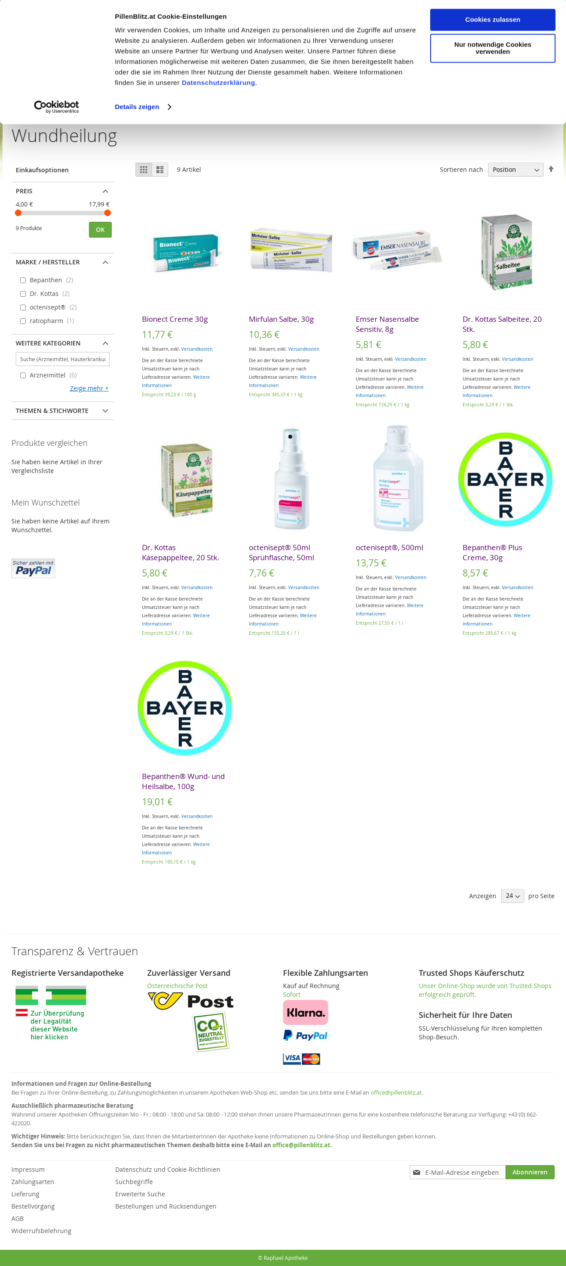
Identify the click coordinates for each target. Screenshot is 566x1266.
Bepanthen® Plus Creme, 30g (492, 552)
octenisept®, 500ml (389, 547)
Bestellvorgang (33, 1206)
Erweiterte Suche (140, 1194)
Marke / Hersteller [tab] (48, 262)
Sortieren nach (461, 169)
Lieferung (25, 1194)
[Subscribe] (530, 1172)
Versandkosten (196, 349)
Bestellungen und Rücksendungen (165, 1206)
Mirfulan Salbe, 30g (281, 319)
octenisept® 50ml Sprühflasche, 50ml (281, 552)
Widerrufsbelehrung (41, 1231)
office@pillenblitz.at (396, 1092)
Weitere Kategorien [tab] (48, 343)
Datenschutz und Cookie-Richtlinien (167, 1169)
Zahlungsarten (32, 1181)
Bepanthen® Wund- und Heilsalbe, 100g (183, 781)
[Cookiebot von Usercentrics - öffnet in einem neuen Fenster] (56, 108)
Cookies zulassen (492, 21)
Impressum (28, 1169)
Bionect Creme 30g (175, 319)
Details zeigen (137, 108)
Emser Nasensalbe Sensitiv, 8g (387, 324)
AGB (17, 1218)
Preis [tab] (24, 191)
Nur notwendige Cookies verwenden (492, 50)
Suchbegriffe (134, 1181)
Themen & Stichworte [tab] (52, 410)
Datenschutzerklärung (218, 84)
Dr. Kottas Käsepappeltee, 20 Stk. (180, 552)
